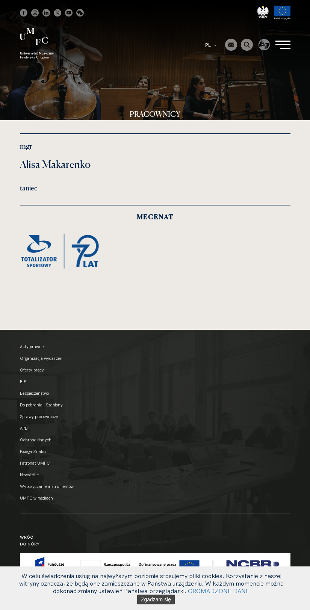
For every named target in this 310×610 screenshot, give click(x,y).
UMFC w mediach (36, 498)
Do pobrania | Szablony (41, 405)
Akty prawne (32, 346)
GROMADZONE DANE (219, 591)
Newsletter (29, 474)
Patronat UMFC (35, 463)
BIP (23, 381)
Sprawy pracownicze (39, 416)
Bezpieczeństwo (34, 393)
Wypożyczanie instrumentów (47, 486)
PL (210, 45)
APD (24, 428)
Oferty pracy (32, 370)
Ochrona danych (35, 439)
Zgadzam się (156, 599)
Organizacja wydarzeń (41, 358)
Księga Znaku (33, 451)
